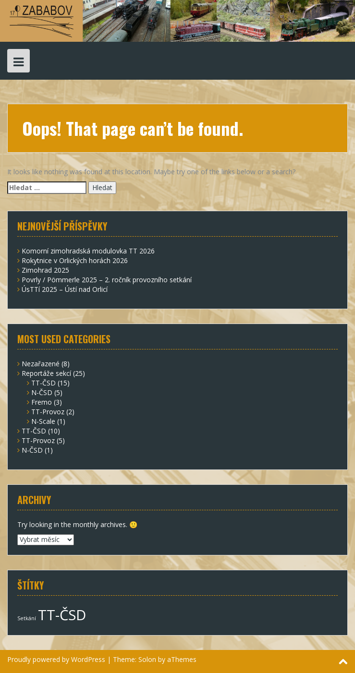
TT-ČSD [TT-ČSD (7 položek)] (62, 615)
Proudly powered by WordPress (56, 659)
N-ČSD (41, 392)
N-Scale (43, 421)
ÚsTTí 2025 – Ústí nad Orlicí (65, 289)
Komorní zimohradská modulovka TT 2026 (88, 250)
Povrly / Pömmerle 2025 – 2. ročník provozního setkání (107, 279)
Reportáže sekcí (46, 373)
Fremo (41, 402)
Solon (147, 659)
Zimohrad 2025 (45, 270)
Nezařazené (41, 363)
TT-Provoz (47, 411)
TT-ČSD (43, 382)
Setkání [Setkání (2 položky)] (26, 618)
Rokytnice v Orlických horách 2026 (75, 260)
